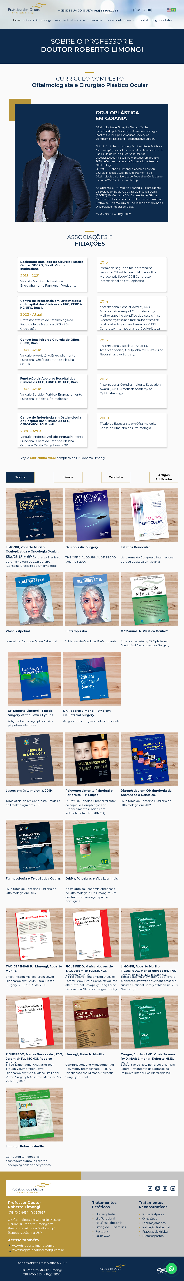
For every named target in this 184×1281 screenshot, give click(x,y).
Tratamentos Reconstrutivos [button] (111, 20)
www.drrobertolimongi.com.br (32, 1245)
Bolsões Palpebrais (109, 1223)
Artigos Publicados (163, 477)
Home (16, 20)
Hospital (142, 20)
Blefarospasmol (153, 1236)
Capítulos (116, 477)
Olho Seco (149, 1218)
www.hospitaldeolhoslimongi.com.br (36, 1250)
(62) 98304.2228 (106, 10)
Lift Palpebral (105, 1218)
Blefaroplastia (105, 1214)
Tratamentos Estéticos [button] (69, 20)
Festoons (102, 1231)
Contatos (165, 20)
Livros (68, 477)
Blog (153, 20)
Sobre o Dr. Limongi (37, 20)
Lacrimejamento (154, 1223)
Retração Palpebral (156, 1227)
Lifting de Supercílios (111, 1227)
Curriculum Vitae (43, 458)
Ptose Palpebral (153, 1214)
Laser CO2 (103, 1235)
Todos (20, 477)
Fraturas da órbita (155, 1231)
